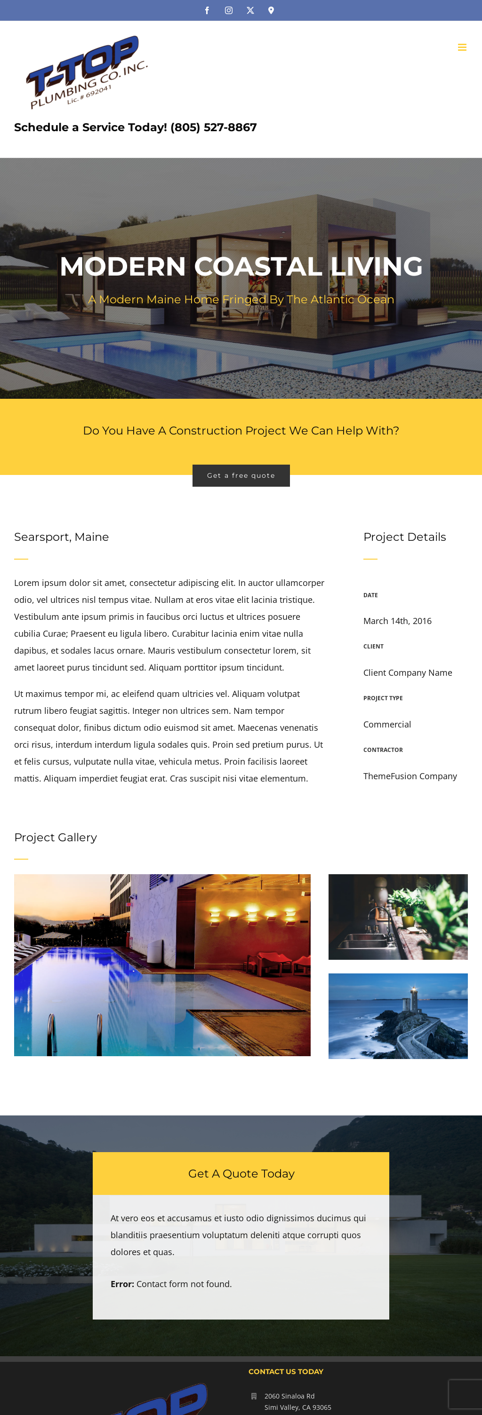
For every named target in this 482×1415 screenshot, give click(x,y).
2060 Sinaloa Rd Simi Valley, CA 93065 (298, 1401)
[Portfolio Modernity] (241, 278)
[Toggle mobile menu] (463, 47)
